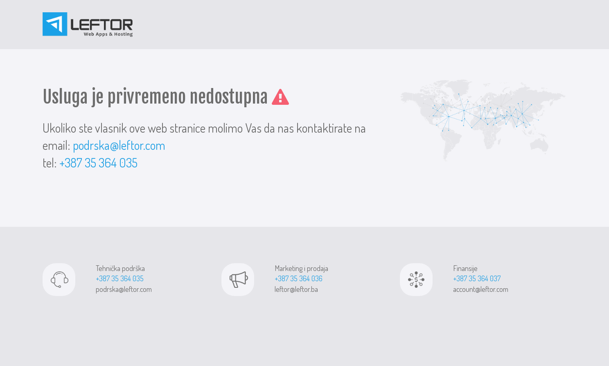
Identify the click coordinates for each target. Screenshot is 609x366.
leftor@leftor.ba (296, 289)
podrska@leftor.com (119, 145)
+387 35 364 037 (477, 278)
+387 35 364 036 (299, 278)
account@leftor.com (480, 289)
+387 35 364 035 (98, 162)
